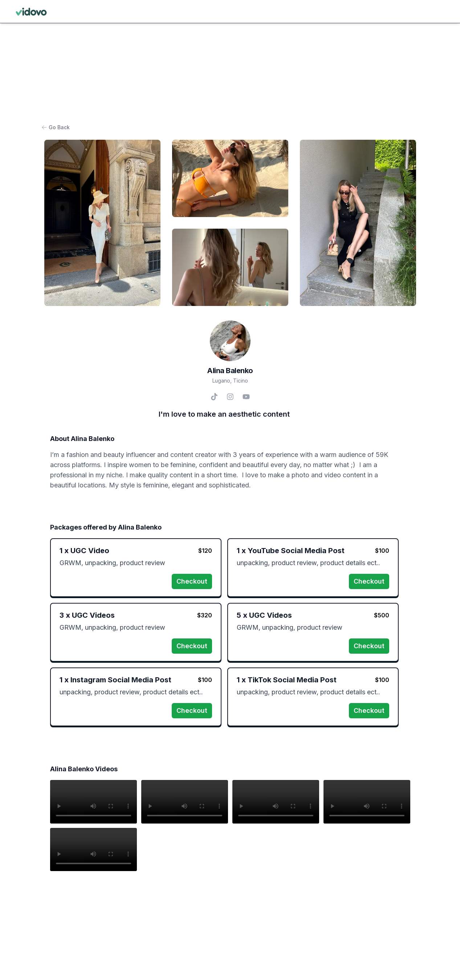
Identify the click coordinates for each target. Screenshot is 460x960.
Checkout (191, 581)
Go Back (57, 127)
